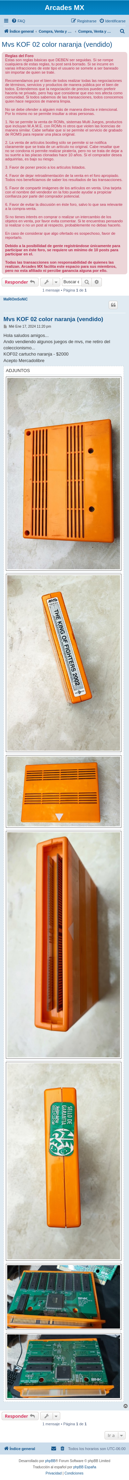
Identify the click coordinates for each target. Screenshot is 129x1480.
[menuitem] (18, 21)
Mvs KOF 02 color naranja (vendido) (57, 44)
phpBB (50, 1461)
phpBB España (84, 1467)
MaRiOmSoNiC (15, 299)
